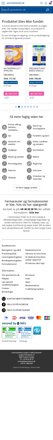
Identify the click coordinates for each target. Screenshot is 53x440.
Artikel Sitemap (9, 341)
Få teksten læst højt (35, 263)
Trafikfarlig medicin (34, 289)
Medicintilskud (32, 285)
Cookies (5, 288)
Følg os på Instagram (16, 310)
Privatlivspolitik (9, 253)
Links (27, 278)
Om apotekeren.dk (11, 275)
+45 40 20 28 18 (28, 209)
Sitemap (23, 341)
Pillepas (5, 278)
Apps (27, 282)
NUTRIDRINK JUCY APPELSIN (22, 69)
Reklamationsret (33, 250)
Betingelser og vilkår (11, 250)
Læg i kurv (21, 93)
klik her (34, 212)
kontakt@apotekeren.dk (17, 299)
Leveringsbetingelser (12, 257)
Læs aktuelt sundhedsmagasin (10, 283)
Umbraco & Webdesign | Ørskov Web (26, 367)
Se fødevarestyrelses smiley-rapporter (35, 258)
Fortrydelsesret (9, 264)
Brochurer (30, 275)
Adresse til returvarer (35, 253)
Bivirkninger (7, 291)
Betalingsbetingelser (12, 260)
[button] (3, 3)
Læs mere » (19, 74)
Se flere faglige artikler (26, 187)
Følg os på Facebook (15, 304)
